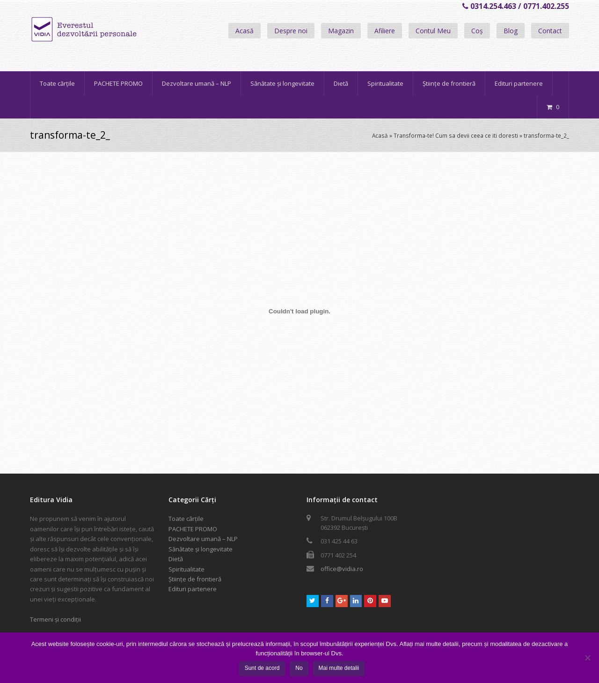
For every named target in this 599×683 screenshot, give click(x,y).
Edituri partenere (192, 589)
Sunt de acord (262, 668)
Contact (550, 30)
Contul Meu (433, 30)
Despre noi (290, 30)
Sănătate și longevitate (200, 549)
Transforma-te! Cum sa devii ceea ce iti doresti (456, 135)
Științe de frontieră (194, 579)
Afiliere (384, 30)
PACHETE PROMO (192, 529)
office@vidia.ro (342, 568)
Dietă (175, 559)
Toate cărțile (186, 518)
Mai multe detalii (339, 668)
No (298, 668)
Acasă (244, 30)
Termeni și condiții (55, 619)
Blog (511, 30)
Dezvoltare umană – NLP (203, 539)
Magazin (341, 30)
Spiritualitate (186, 569)
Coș (477, 30)
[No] (587, 657)
